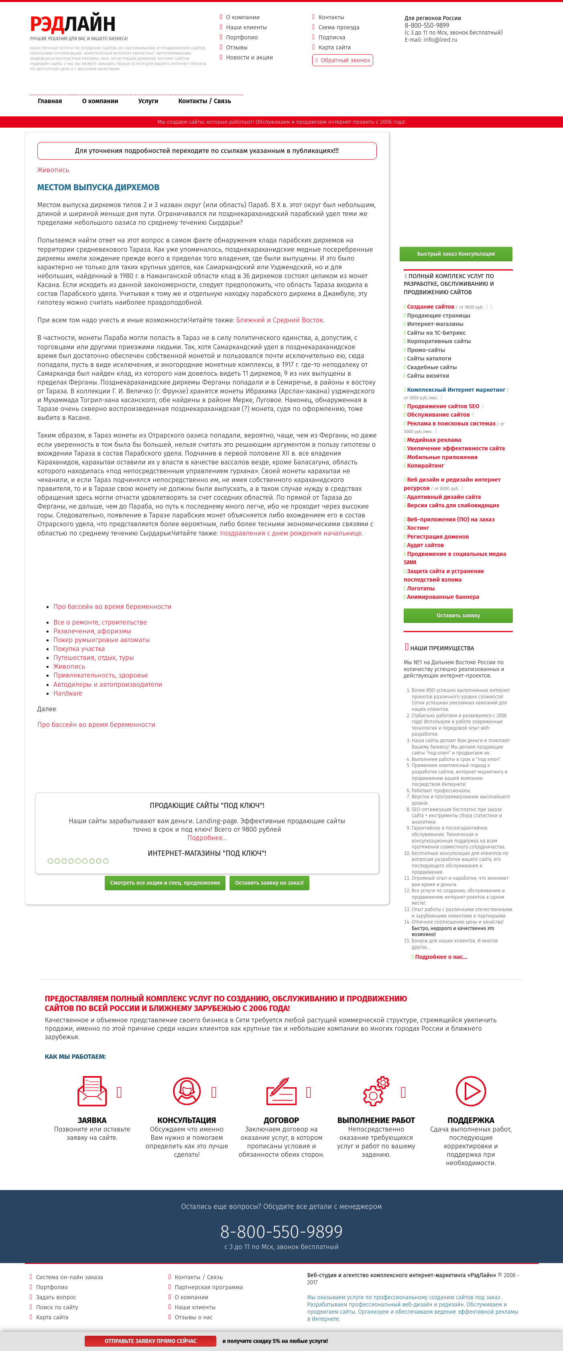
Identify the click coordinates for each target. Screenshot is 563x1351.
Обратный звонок (345, 60)
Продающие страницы (438, 315)
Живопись (53, 170)
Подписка (332, 37)
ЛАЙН (73, 24)
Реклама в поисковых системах (451, 423)
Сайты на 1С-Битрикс (436, 332)
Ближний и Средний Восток (279, 320)
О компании (243, 17)
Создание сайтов (430, 306)
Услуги (148, 101)
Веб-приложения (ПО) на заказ (451, 519)
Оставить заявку (458, 615)
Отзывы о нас (194, 1317)
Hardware (67, 693)
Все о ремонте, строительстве (100, 622)
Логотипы (421, 588)
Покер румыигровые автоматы (101, 640)
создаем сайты (185, 121)
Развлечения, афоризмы (92, 631)
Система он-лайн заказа (69, 1277)
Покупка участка (79, 649)
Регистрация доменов (438, 536)
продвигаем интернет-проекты (335, 121)
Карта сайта (335, 47)
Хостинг (418, 527)
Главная (50, 101)
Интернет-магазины (435, 324)
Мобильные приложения (442, 457)
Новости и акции (249, 57)
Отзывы (237, 47)
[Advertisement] (207, 575)
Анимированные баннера (443, 596)
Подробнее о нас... (441, 956)
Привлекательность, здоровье (100, 675)
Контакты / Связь (205, 101)
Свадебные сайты (432, 367)
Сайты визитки (428, 375)
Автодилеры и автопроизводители (107, 684)
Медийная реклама (434, 440)
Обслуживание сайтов (438, 414)
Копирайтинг (425, 465)
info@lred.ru (440, 39)
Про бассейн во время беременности (112, 606)
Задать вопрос (56, 1297)
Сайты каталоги (429, 358)
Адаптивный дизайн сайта (444, 497)
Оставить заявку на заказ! (269, 883)
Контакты (331, 17)
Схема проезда (339, 27)
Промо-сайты (426, 350)
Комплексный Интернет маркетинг (456, 389)
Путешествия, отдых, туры (93, 657)
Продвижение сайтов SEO (443, 406)
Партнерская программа (209, 1287)
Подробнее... (207, 838)
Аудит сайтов (425, 545)
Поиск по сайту (57, 1307)
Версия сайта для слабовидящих (453, 505)
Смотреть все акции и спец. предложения (165, 882)
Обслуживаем (273, 121)
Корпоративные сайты (439, 341)
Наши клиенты (246, 27)
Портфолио (242, 37)
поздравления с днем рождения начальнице (291, 533)
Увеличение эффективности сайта (456, 448)
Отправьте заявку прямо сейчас (151, 1341)
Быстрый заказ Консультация (456, 254)
